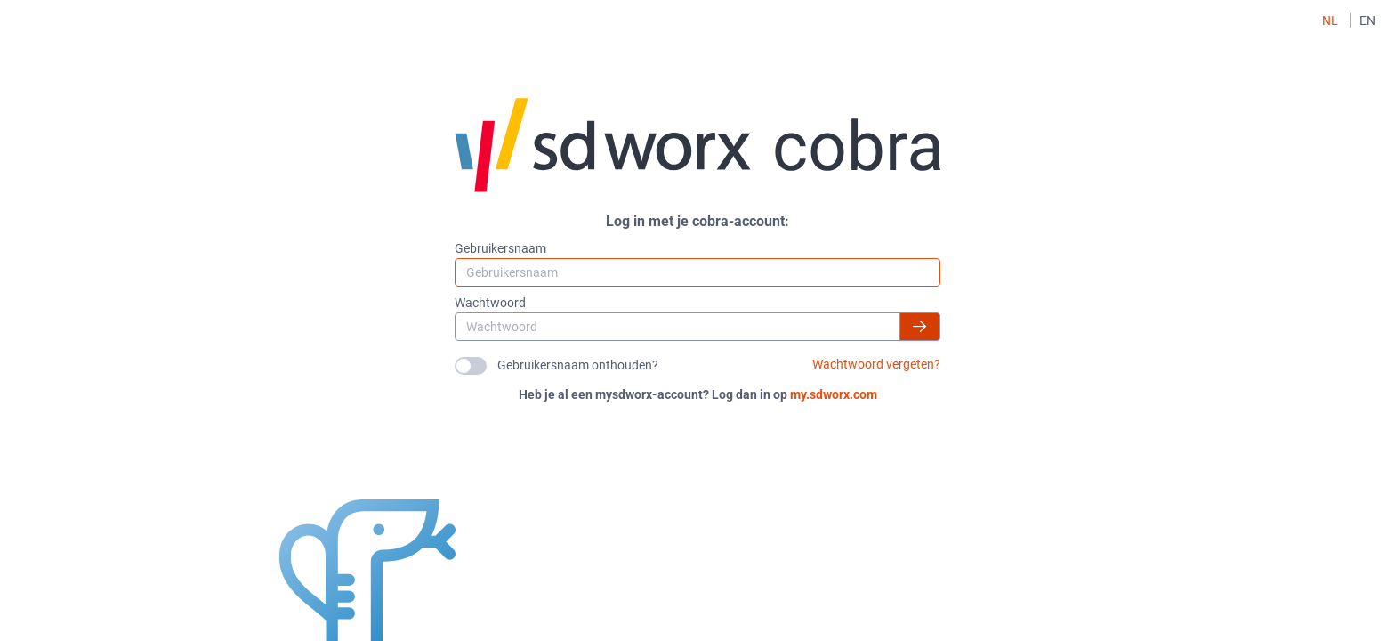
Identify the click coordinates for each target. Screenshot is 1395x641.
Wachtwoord (490, 303)
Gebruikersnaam (500, 248)
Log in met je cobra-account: (697, 221)
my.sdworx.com (833, 394)
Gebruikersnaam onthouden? (577, 365)
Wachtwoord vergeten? (876, 364)
